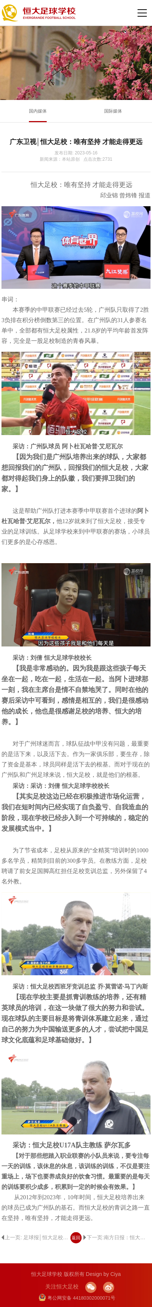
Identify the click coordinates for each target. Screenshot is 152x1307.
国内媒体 (38, 111)
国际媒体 (113, 111)
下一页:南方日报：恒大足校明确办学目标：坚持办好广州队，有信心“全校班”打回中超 (117, 1237)
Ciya (115, 1274)
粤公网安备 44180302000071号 (77, 1298)
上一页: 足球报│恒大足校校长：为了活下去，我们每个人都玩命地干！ (35, 1237)
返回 (76, 1237)
